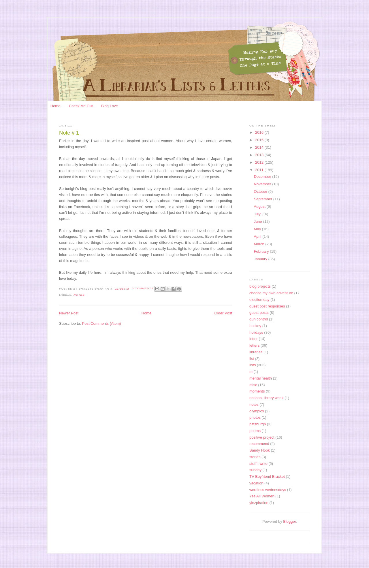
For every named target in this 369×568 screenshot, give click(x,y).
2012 (260, 162)
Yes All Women (261, 496)
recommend (259, 443)
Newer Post (68, 313)
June (258, 221)
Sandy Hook (259, 450)
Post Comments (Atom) (101, 323)
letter (253, 339)
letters (254, 345)
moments (257, 391)
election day (259, 299)
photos (255, 417)
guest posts (259, 312)
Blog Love (109, 106)
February (262, 251)
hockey (255, 326)
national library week (266, 398)
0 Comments (142, 288)
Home (55, 106)
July (258, 214)
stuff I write (258, 463)
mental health (260, 378)
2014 (260, 147)
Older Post (223, 313)
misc (253, 385)
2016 (260, 132)
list (251, 358)
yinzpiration (258, 503)
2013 (260, 155)
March (260, 244)
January (261, 259)
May (258, 229)
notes (79, 294)
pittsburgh (257, 424)
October (261, 191)
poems (255, 431)
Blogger (289, 521)
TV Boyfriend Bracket (267, 476)
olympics (256, 411)
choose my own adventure (271, 293)
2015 (260, 140)
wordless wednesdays (267, 490)
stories (254, 457)
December (263, 176)
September (263, 199)
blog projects (260, 286)
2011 (260, 170)
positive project (261, 437)
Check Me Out (81, 106)
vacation (256, 483)
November (263, 184)
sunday (255, 470)
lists (252, 365)
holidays (256, 332)
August (260, 206)
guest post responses (267, 306)
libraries (256, 352)
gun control (258, 319)
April (258, 236)
